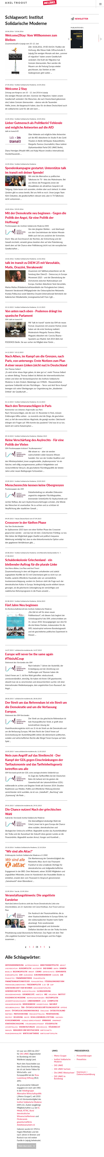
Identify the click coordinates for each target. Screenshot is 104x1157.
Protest (8, 1017)
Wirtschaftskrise (31, 1033)
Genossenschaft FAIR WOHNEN (18, 988)
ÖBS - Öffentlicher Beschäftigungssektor (40, 1007)
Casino (38, 972)
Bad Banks (47, 968)
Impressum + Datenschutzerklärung (86, 1073)
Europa (55, 975)
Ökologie (44, 1011)
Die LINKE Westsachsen (64, 1072)
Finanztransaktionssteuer (17, 981)
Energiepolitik (11, 975)
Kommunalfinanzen (35, 998)
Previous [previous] (68, 39)
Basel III (8, 972)
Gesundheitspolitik (42, 988)
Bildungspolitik (20, 972)
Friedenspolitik (34, 985)
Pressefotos (81, 1059)
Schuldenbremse (12, 1020)
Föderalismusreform (54, 981)
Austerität (37, 968)
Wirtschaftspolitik (48, 1033)
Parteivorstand (21, 1014)
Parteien (9, 1014)
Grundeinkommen (13, 994)
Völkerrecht (54, 1027)
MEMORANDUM (29, 1004)
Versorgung (41, 1027)
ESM (20, 975)
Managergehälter (13, 1004)
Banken (63, 968)
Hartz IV (39, 994)
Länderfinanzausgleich (15, 1001)
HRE (45, 994)
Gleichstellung (29, 991)
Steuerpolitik (51, 1024)
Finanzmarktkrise (24, 978)
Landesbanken (33, 1001)
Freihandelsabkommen (15, 985)
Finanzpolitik (39, 978)
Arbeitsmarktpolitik (49, 965)
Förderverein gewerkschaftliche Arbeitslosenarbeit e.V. (26, 1122)
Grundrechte (28, 994)
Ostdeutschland (57, 1011)
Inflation (53, 994)
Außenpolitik (25, 968)
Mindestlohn (42, 1004)
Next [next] (101, 39)
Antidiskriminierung (14, 965)
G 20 (44, 985)
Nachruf (53, 1004)
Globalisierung (44, 991)
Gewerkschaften (13, 991)
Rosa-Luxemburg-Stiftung (42, 1017)
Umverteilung (11, 1027)
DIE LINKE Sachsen (62, 1069)
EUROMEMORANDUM (42, 975)
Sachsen (59, 1017)
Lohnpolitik (52, 1001)
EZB (61, 975)
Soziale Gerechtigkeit (31, 1020)
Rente (26, 1017)
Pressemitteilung (37, 1014)
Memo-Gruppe (60, 1056)
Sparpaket (56, 1020)
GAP (51, 985)
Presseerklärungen (84, 1056)
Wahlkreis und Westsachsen (26, 1030)
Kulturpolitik (52, 998)
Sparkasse (46, 1020)
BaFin (56, 968)
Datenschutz (48, 972)
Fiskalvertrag (37, 981)
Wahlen (8, 1030)
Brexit (31, 972)
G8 (48, 985)
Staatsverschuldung (14, 1024)
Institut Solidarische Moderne (29, 1102)
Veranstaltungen (27, 1027)
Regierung (18, 1017)
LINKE (44, 1001)
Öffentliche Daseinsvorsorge (25, 1011)
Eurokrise (28, 975)
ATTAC (26, 1110)
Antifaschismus (32, 965)
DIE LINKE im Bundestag (60, 1077)
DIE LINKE (24, 1054)
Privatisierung (52, 1014)
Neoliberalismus (12, 1007)
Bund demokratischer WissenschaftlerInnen (26, 1113)
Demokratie (61, 972)
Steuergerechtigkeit (34, 1024)
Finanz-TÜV (10, 978)
